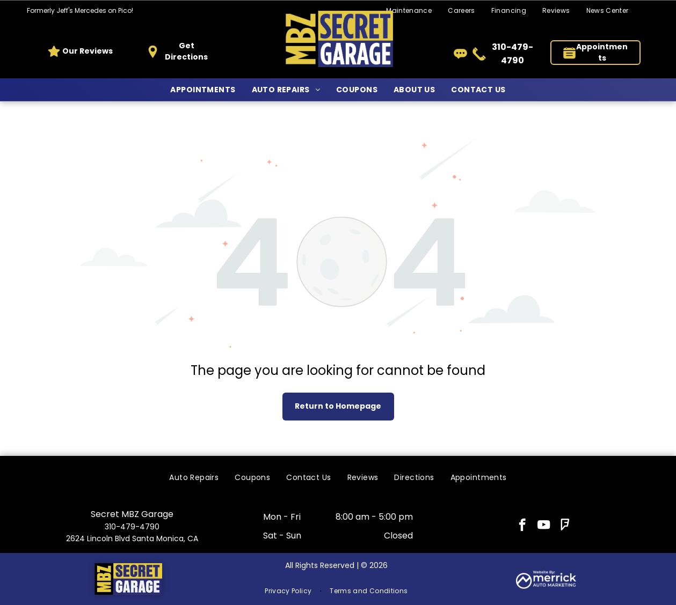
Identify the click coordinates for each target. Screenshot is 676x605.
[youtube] (543, 526)
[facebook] (522, 526)
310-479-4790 (132, 526)
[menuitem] (461, 11)
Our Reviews (87, 51)
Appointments (602, 52)
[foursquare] (565, 526)
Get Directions (186, 51)
